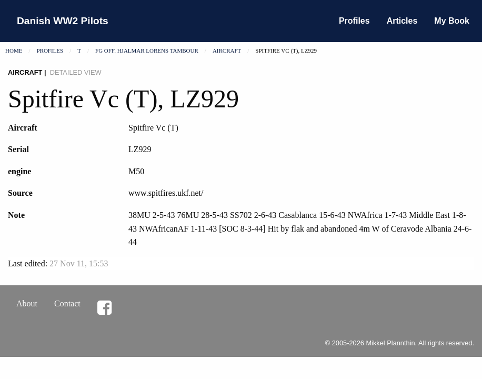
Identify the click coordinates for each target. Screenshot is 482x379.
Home (13, 50)
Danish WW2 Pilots (62, 20)
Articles (402, 20)
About (26, 303)
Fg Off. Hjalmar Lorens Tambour (146, 50)
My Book (451, 20)
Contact (67, 303)
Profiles (354, 20)
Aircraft (227, 50)
